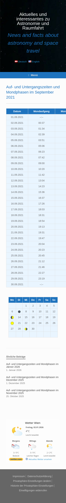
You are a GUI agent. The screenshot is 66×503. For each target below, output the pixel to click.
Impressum (19, 476)
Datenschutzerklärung (39, 476)
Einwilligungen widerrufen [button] (33, 490)
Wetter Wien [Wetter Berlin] (32, 423)
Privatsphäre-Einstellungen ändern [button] (32, 481)
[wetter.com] (16, 460)
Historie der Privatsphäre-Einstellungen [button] (32, 485)
